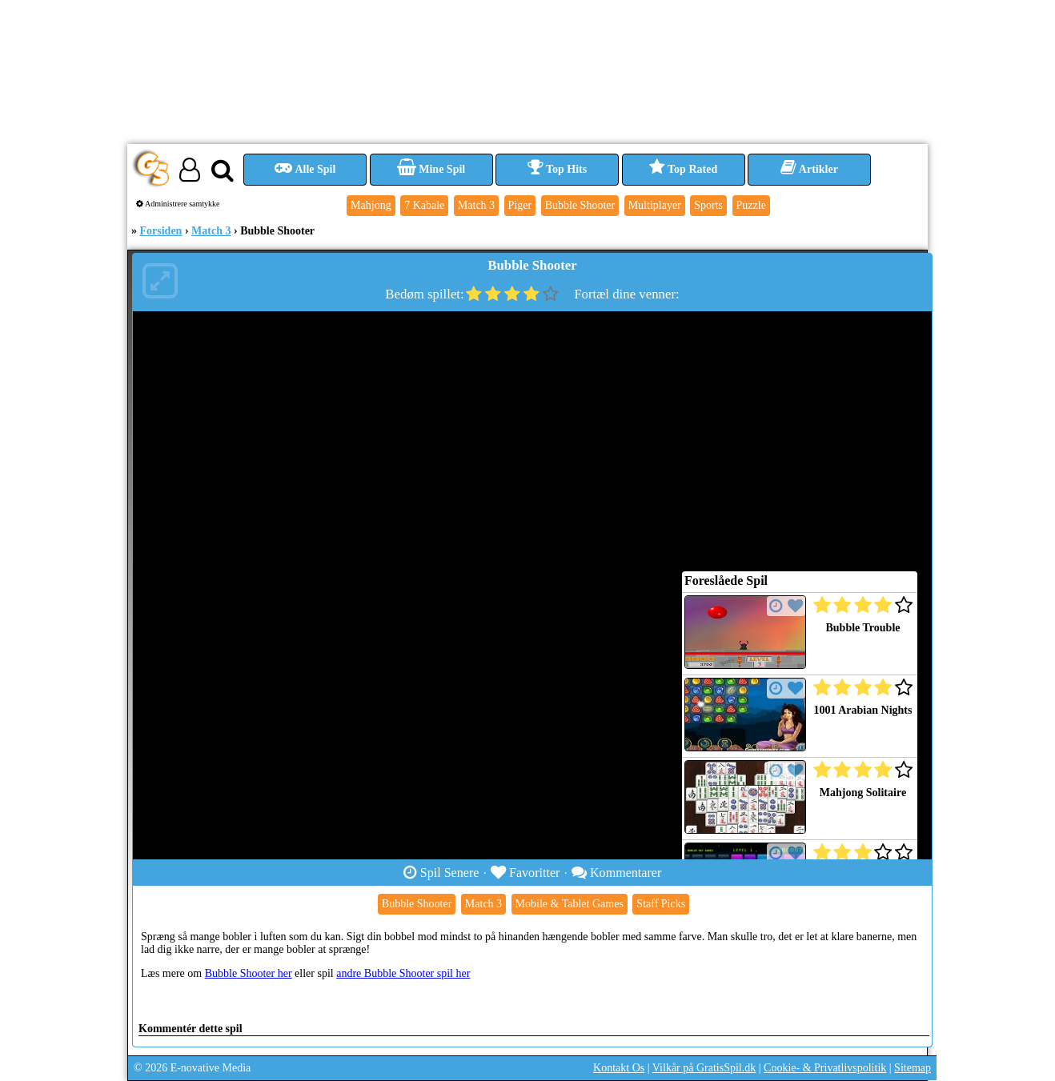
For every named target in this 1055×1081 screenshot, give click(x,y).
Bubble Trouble (863, 628)
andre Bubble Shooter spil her (403, 973)
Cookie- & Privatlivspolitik (825, 1068)
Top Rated (683, 169)
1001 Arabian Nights (863, 710)
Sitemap (912, 1068)
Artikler (809, 169)
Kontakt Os (618, 1068)
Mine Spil (431, 169)
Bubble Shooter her (248, 973)
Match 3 (211, 231)
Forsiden (161, 231)
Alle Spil (305, 169)
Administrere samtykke (178, 203)
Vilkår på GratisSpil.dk (704, 1068)
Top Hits (557, 169)
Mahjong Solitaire (863, 793)
